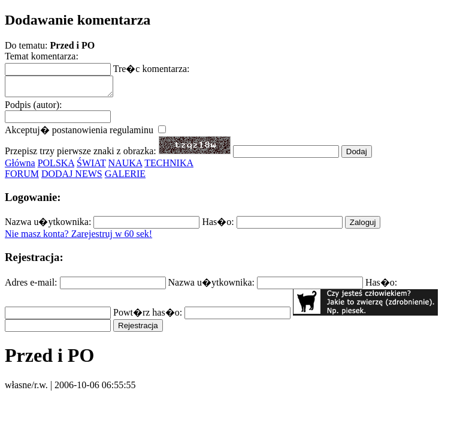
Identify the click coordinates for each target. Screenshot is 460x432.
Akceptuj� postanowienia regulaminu (85, 133)
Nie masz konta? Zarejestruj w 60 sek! (78, 237)
